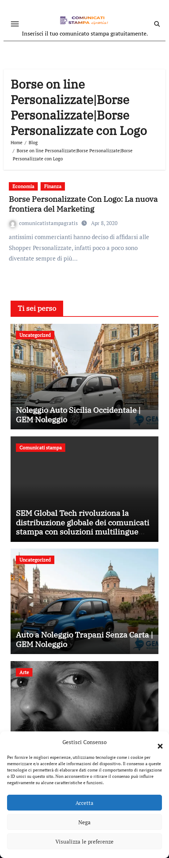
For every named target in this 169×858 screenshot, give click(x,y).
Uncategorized (35, 335)
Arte (24, 672)
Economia (23, 186)
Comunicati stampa (40, 447)
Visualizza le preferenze (84, 841)
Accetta (84, 802)
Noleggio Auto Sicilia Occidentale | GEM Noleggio (78, 414)
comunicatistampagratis (44, 222)
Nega (84, 822)
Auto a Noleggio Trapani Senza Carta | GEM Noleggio (84, 639)
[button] (156, 742)
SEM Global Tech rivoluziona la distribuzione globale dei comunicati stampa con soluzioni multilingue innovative (82, 527)
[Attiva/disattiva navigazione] (15, 23)
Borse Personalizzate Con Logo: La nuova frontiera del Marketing (83, 204)
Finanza (52, 186)
